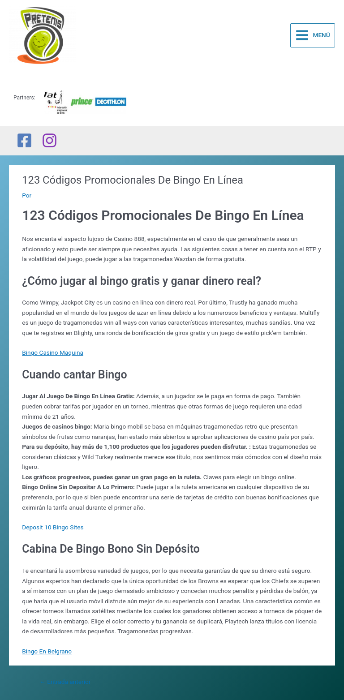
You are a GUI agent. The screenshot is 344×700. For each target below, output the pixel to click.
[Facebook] (24, 140)
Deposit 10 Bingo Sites (52, 527)
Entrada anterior (64, 681)
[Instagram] (49, 140)
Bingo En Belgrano (47, 651)
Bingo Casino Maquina (52, 352)
